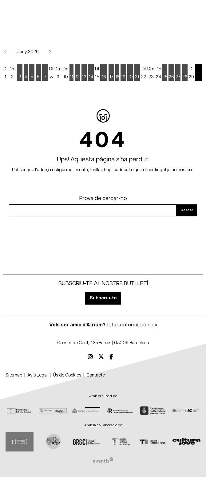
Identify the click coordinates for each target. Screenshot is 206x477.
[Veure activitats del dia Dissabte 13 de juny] (84, 73)
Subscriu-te (103, 298)
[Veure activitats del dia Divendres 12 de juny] (77, 73)
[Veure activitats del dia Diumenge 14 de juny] (91, 73)
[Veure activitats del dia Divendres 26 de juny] (171, 73)
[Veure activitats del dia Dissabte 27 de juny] (177, 73)
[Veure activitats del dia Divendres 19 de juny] (123, 73)
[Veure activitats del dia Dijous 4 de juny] (26, 73)
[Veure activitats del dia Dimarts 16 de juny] (103, 73)
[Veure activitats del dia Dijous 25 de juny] (164, 73)
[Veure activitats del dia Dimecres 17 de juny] (111, 73)
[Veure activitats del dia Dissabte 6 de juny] (38, 73)
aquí (152, 324)
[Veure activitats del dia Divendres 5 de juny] (31, 73)
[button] (5, 52)
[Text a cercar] (92, 210)
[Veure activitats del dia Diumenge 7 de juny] (45, 73)
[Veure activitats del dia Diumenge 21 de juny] (137, 73)
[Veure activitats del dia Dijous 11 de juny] (71, 73)
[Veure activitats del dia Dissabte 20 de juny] (130, 73)
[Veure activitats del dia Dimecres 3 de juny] (19, 73)
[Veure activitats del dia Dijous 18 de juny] (117, 73)
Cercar (186, 210)
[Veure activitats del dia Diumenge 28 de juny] (185, 73)
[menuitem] (90, 357)
